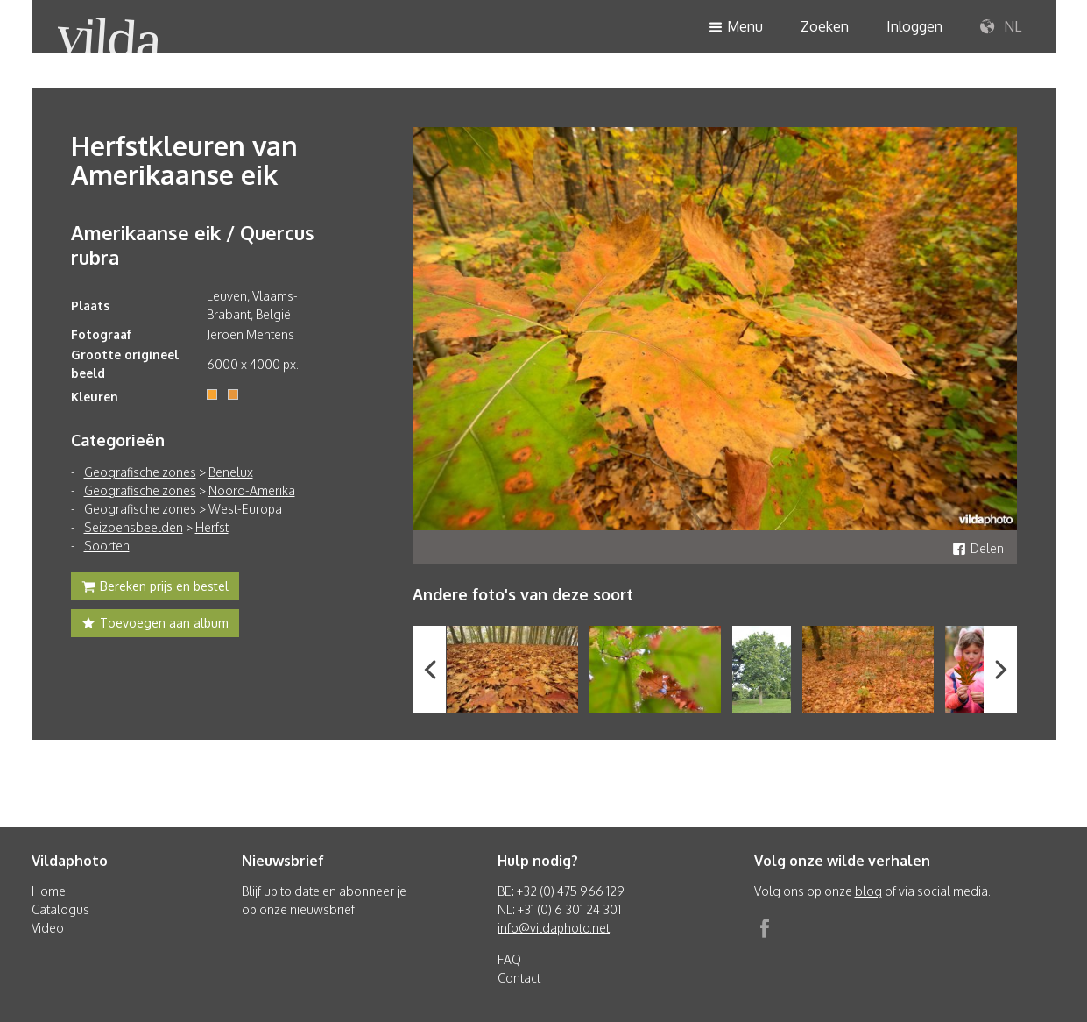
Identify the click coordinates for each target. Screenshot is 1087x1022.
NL (1000, 27)
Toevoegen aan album (155, 625)
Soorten (107, 545)
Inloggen (914, 26)
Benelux (230, 472)
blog (868, 891)
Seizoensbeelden (133, 527)
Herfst (212, 527)
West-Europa (245, 508)
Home (49, 891)
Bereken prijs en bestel (155, 588)
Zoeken (825, 26)
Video (48, 927)
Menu (736, 28)
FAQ (509, 959)
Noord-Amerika (251, 490)
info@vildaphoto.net (554, 927)
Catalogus (60, 909)
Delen (978, 548)
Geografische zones (140, 472)
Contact (519, 977)
